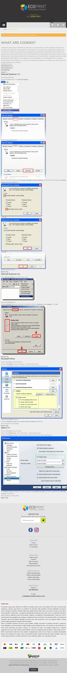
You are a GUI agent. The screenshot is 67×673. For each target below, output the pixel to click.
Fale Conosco (33, 545)
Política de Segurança (33, 573)
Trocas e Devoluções (33, 579)
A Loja (33, 543)
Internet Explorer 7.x (7, 66)
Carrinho (33, 559)
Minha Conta (33, 557)
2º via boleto (33, 547)
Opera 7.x (4, 72)
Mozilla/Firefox (5, 70)
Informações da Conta (33, 566)
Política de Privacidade (33, 575)
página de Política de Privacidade (19, 665)
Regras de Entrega (33, 577)
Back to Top (4, 272)
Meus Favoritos (33, 561)
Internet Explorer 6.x (7, 68)
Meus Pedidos (33, 563)
